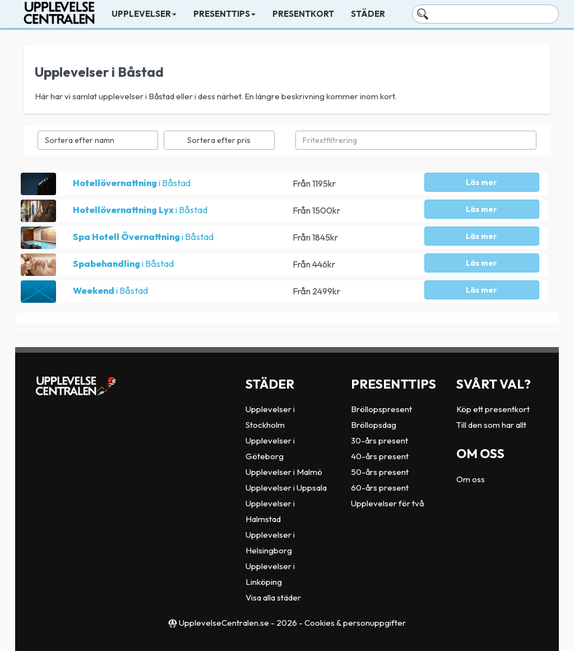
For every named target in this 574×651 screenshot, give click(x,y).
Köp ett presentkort (493, 409)
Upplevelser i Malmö (284, 472)
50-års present (380, 472)
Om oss (470, 479)
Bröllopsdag (373, 424)
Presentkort (303, 13)
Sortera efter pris (219, 140)
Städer (368, 13)
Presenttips (224, 13)
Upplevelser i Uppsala (286, 487)
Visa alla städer (273, 597)
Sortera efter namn (79, 140)
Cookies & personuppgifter (355, 622)
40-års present (380, 456)
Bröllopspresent (381, 409)
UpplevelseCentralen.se (224, 622)
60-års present (380, 487)
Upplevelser (144, 13)
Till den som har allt (491, 424)
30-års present (379, 440)
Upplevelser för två (387, 503)
